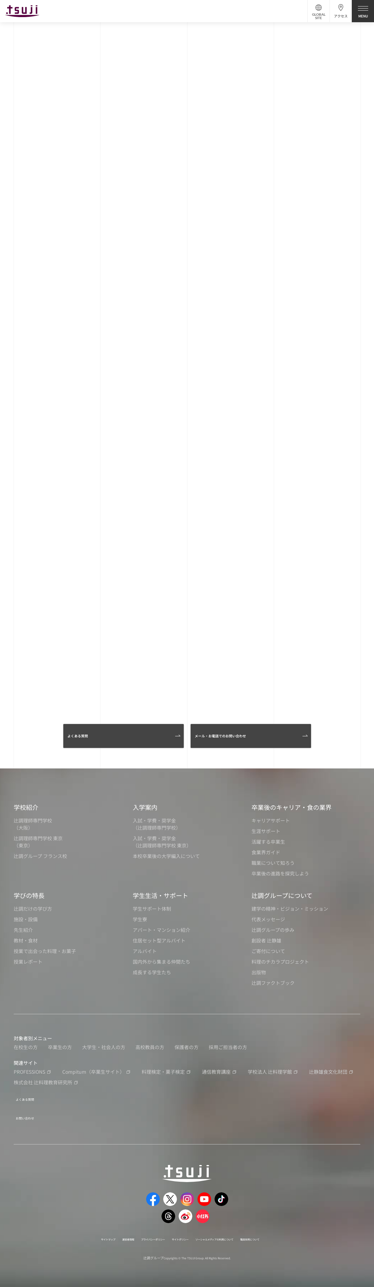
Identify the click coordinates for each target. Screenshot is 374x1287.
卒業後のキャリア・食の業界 (292, 809)
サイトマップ (68, 1235)
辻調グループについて (282, 898)
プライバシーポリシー (135, 1235)
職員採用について (287, 1235)
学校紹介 (26, 809)
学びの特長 (29, 898)
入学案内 (145, 809)
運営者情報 (98, 1235)
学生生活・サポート (160, 898)
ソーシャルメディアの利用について (231, 1235)
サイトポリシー (177, 1235)
